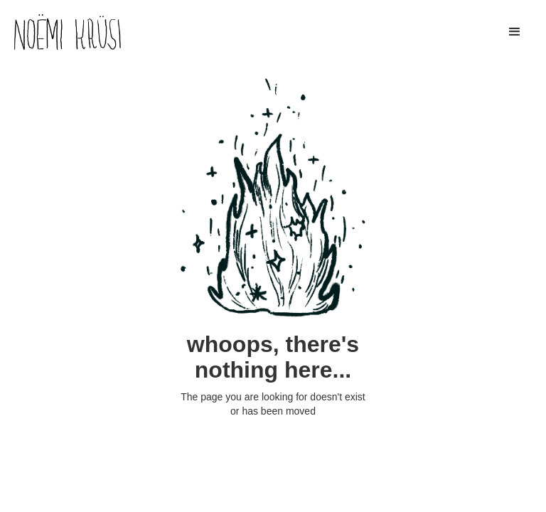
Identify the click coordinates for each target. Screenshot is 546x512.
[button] (515, 32)
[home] (67, 32)
